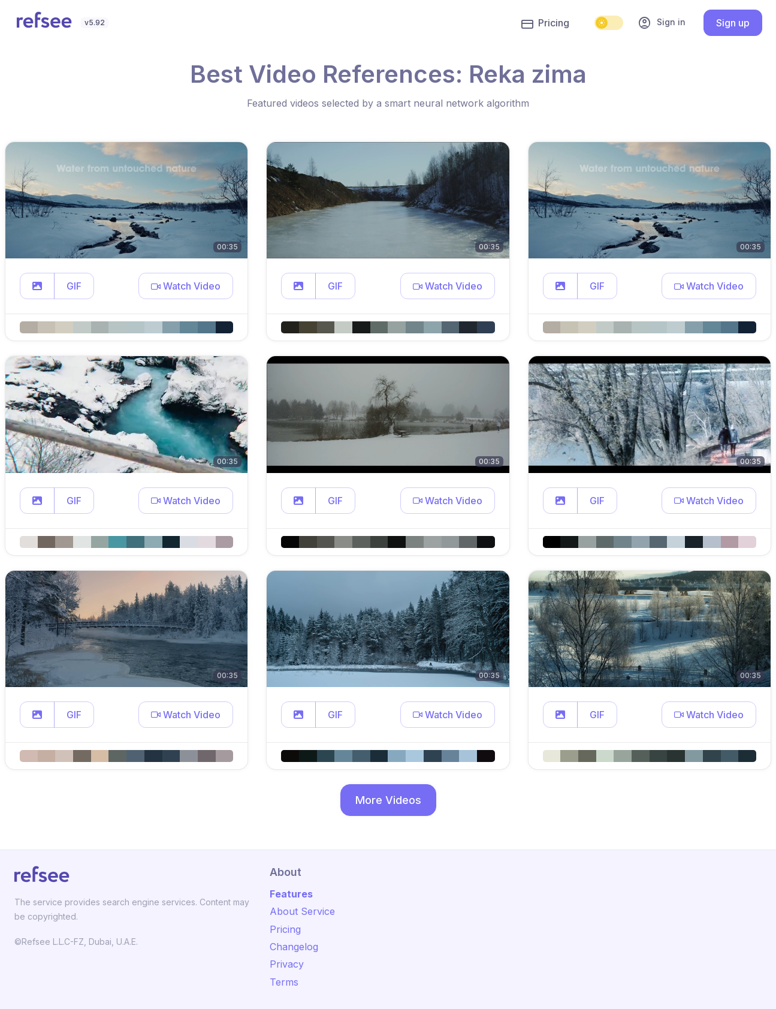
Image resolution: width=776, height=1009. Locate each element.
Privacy (287, 964)
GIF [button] (74, 286)
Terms (284, 982)
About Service (302, 911)
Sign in (662, 23)
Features (291, 894)
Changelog (294, 947)
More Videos (388, 800)
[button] (37, 286)
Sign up (733, 23)
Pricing (545, 23)
